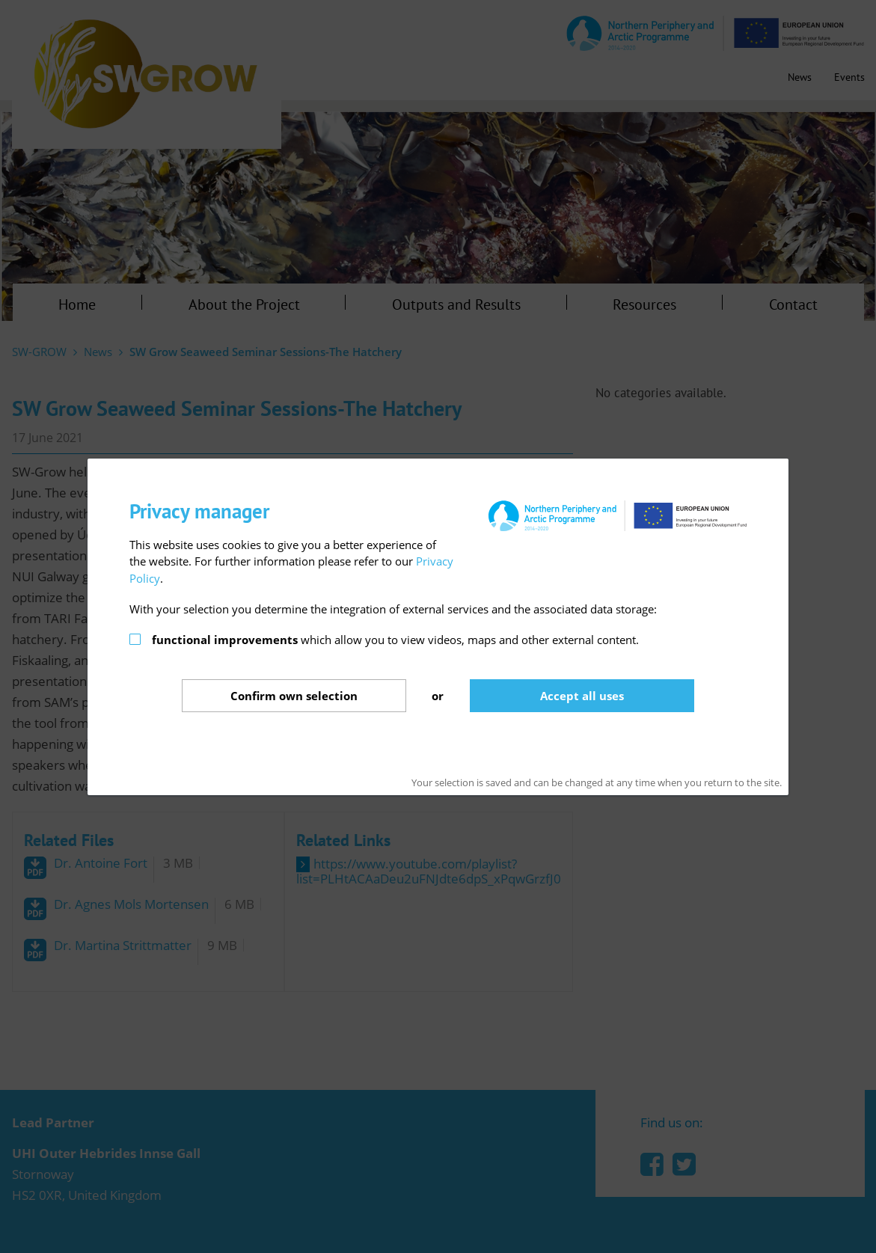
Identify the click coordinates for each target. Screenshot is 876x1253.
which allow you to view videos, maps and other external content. (395, 639)
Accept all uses (582, 695)
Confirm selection (294, 695)
